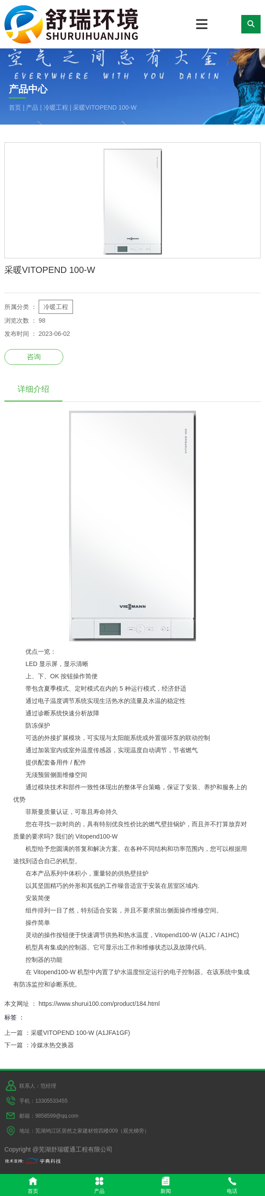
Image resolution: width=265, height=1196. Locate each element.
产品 (32, 107)
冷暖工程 (56, 107)
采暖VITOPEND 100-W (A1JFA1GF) (80, 1032)
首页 (16, 107)
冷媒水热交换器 (52, 1045)
